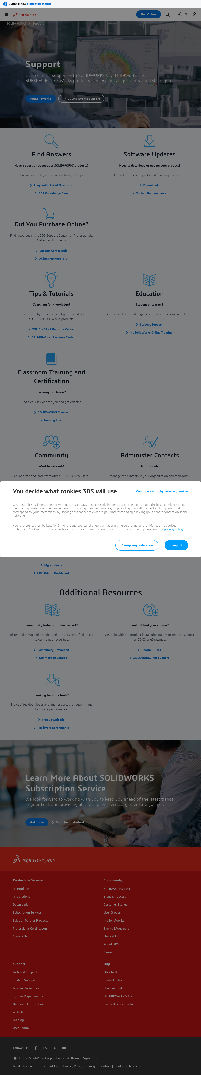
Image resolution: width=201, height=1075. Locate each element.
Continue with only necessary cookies (162, 491)
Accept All (176, 545)
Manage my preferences (136, 545)
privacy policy (173, 529)
